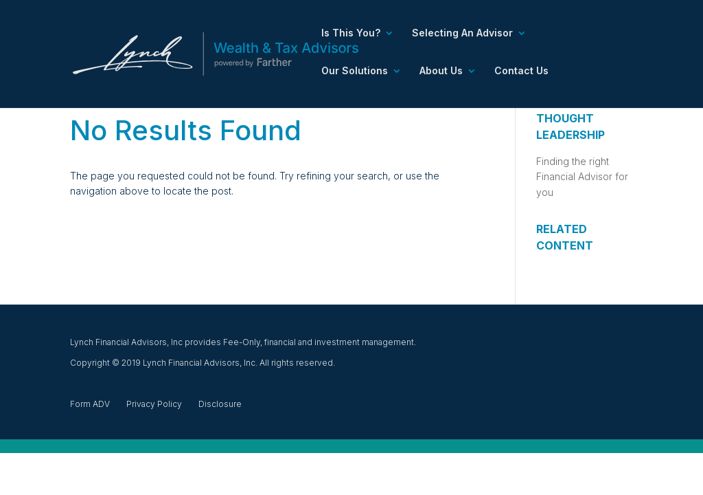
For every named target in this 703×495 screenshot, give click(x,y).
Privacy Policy (154, 404)
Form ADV (90, 404)
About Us (441, 71)
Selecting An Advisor (462, 33)
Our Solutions (354, 71)
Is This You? (350, 33)
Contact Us (521, 71)
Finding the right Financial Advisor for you (582, 176)
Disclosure (220, 404)
